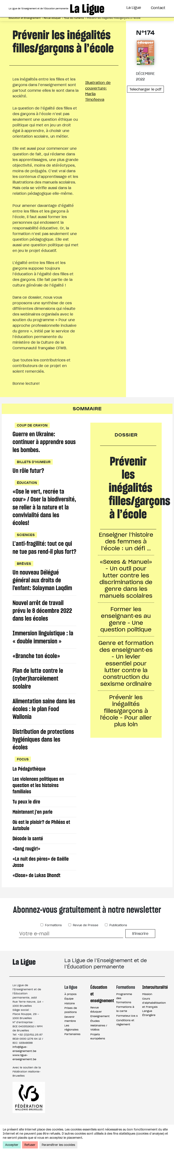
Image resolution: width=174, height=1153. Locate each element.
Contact (158, 8)
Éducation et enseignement (100, 1006)
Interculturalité (152, 1000)
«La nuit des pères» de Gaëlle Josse (41, 874)
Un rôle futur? (28, 471)
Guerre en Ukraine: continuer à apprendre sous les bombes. (44, 442)
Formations (53, 938)
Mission (147, 1006)
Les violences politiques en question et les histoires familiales (38, 798)
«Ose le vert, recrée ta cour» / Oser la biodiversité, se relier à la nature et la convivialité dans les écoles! (44, 508)
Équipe (68, 1011)
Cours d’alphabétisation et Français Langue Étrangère (154, 1019)
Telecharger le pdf (145, 89)
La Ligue (133, 7)
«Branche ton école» (36, 667)
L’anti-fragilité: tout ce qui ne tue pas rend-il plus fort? (42, 553)
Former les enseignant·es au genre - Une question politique (126, 621)
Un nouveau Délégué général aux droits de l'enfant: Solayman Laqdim (43, 590)
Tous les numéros (74, 18)
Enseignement (100, 1029)
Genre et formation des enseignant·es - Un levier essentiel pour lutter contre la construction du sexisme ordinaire (126, 665)
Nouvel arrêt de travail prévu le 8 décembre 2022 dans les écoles (42, 621)
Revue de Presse (85, 938)
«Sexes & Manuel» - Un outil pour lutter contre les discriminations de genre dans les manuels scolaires (126, 580)
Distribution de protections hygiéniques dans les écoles (43, 752)
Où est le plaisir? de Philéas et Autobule (41, 837)
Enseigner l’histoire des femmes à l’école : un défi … (126, 541)
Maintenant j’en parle (33, 824)
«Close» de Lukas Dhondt (37, 888)
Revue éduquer (52, 18)
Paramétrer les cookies (58, 1145)
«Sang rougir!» (27, 861)
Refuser (29, 1145)
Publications (118, 938)
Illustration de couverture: (100, 91)
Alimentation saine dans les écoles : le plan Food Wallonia (44, 721)
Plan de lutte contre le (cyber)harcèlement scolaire (38, 690)
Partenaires (72, 1046)
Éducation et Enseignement (25, 18)
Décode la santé (28, 851)
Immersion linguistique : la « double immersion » (43, 648)
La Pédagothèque (29, 781)
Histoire (69, 1016)
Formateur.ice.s (127, 1028)
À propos (70, 1006)
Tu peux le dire (26, 814)
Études (95, 1033)
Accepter (11, 1145)
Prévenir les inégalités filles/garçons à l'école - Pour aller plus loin (126, 714)
